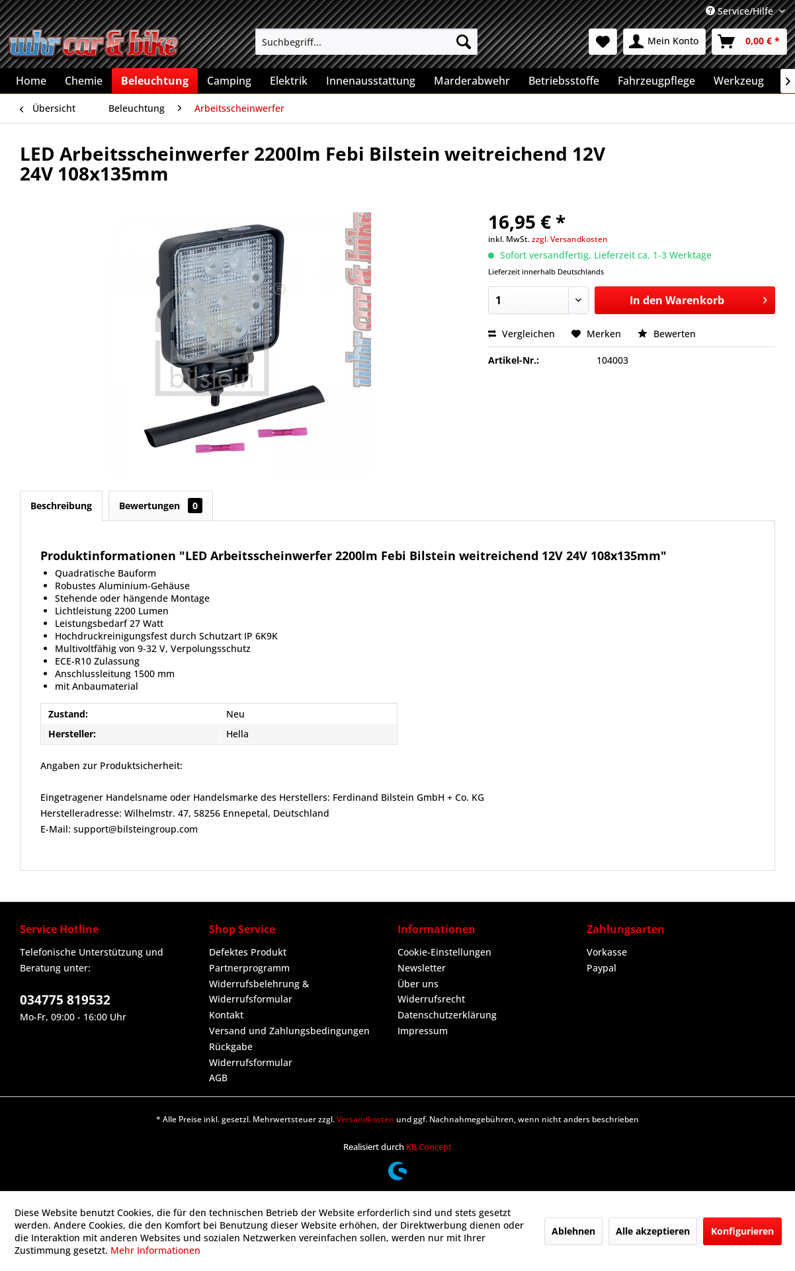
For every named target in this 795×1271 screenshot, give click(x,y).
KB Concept (429, 1147)
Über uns (418, 983)
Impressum (423, 1030)
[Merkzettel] (603, 41)
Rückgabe (231, 1046)
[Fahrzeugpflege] (656, 80)
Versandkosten (365, 1119)
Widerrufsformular (250, 1062)
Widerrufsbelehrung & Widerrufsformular (259, 991)
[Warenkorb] (749, 41)
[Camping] (229, 80)
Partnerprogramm (249, 968)
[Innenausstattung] (371, 80)
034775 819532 (65, 999)
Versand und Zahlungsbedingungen (289, 1030)
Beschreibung (61, 505)
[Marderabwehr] (472, 80)
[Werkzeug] (738, 80)
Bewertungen (160, 505)
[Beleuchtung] (155, 80)
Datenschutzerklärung (447, 1014)
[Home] (31, 80)
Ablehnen (573, 1231)
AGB (218, 1077)
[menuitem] (366, 41)
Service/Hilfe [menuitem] (741, 11)
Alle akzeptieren (653, 1231)
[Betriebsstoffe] (563, 80)
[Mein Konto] (664, 41)
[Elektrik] (289, 80)
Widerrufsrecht (431, 999)
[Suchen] (464, 41)
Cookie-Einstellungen (444, 952)
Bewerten (667, 333)
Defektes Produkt (247, 952)
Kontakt (226, 1014)
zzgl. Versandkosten (570, 239)
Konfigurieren (742, 1231)
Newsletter (422, 968)
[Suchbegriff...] (366, 41)
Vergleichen (521, 333)
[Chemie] (84, 80)
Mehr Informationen (155, 1250)
